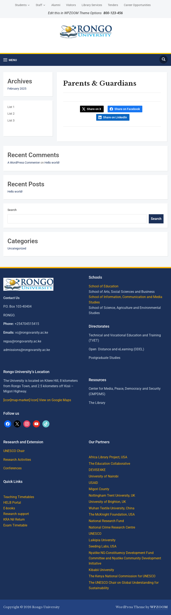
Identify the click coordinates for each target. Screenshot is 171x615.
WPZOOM (159, 607)
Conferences (12, 468)
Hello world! (52, 162)
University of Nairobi (103, 476)
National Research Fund (106, 521)
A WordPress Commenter (23, 162)
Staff (39, 5)
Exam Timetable (15, 525)
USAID (93, 483)
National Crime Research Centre (112, 527)
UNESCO (95, 534)
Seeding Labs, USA (102, 546)
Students (21, 5)
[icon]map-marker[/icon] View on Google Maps (37, 400)
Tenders (113, 5)
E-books (9, 508)
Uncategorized (16, 248)
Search (12, 210)
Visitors (71, 5)
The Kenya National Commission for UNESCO (122, 576)
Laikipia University (102, 540)
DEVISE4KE (97, 470)
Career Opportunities (137, 5)
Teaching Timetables (18, 497)
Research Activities (17, 460)
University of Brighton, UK (107, 502)
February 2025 (16, 88)
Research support (16, 514)
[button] (10, 60)
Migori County (99, 489)
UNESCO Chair (14, 451)
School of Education (103, 286)
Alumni (55, 5)
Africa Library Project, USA (108, 457)
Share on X (94, 109)
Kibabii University (101, 570)
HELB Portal (12, 503)
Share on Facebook (127, 109)
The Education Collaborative (109, 464)
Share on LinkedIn (115, 117)
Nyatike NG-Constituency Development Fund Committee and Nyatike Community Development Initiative (125, 558)
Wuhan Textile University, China (111, 508)
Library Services (92, 5)
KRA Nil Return (14, 519)
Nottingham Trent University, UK (112, 495)
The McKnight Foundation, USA (112, 514)
